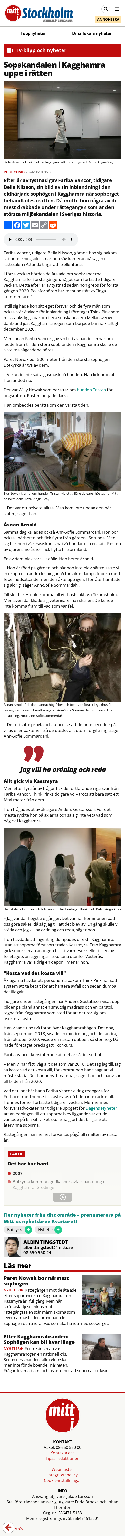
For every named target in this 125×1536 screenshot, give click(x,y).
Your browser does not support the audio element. (41, 239)
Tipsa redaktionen (62, 1458)
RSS (15, 1528)
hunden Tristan (91, 390)
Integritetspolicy (62, 1475)
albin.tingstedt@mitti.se (48, 1247)
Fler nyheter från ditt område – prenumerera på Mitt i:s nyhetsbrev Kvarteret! (62, 1218)
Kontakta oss (62, 1453)
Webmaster (62, 1469)
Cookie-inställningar (62, 1480)
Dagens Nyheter (101, 1108)
